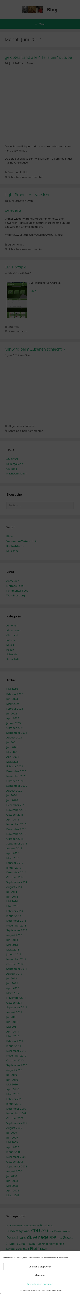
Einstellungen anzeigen (40, 1283)
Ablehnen (40, 1275)
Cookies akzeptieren (40, 1266)
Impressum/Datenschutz (30, 1290)
